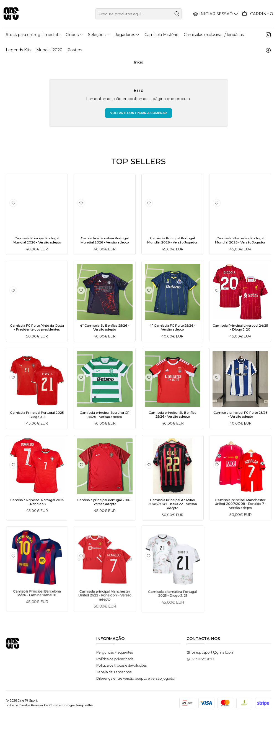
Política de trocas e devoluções (121, 699)
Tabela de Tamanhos (113, 706)
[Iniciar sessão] (216, 13)
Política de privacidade (115, 692)
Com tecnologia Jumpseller (71, 739)
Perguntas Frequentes (114, 686)
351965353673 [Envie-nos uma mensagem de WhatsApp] (200, 692)
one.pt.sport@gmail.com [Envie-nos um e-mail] (210, 686)
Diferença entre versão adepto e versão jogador (136, 712)
